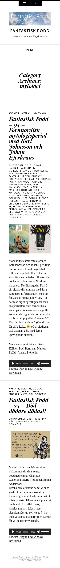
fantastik (34, 173)
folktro (14, 391)
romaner (15, 201)
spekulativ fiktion (21, 212)
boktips (26, 388)
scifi (45, 203)
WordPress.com (33, 559)
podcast (34, 198)
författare (16, 179)
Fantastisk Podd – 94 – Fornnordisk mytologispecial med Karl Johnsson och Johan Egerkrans (28, 138)
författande (30, 391)
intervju (26, 113)
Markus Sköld (18, 190)
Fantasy (37, 176)
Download (15, 372)
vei (27, 214)
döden (37, 388)
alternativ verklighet (22, 169)
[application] (30, 363)
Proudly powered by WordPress (26, 556)
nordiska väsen (19, 195)
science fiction (30, 203)
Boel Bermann (18, 173)
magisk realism (33, 187)
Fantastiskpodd (19, 176)
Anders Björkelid (35, 171)
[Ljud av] (38, 363)
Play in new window (31, 368)
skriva (13, 209)
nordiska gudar (33, 192)
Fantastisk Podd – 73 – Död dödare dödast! (28, 405)
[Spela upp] (13, 363)
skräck (39, 206)
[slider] (25, 363)
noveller (36, 195)
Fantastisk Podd (30, 30)
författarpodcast (37, 179)
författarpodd (19, 181)
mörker (14, 394)
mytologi (40, 113)
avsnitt (14, 113)
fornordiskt (39, 181)
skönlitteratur (23, 206)
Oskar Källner (18, 198)
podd (45, 198)
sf (10, 206)
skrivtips (39, 209)
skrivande (25, 209)
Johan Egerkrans (20, 184)
